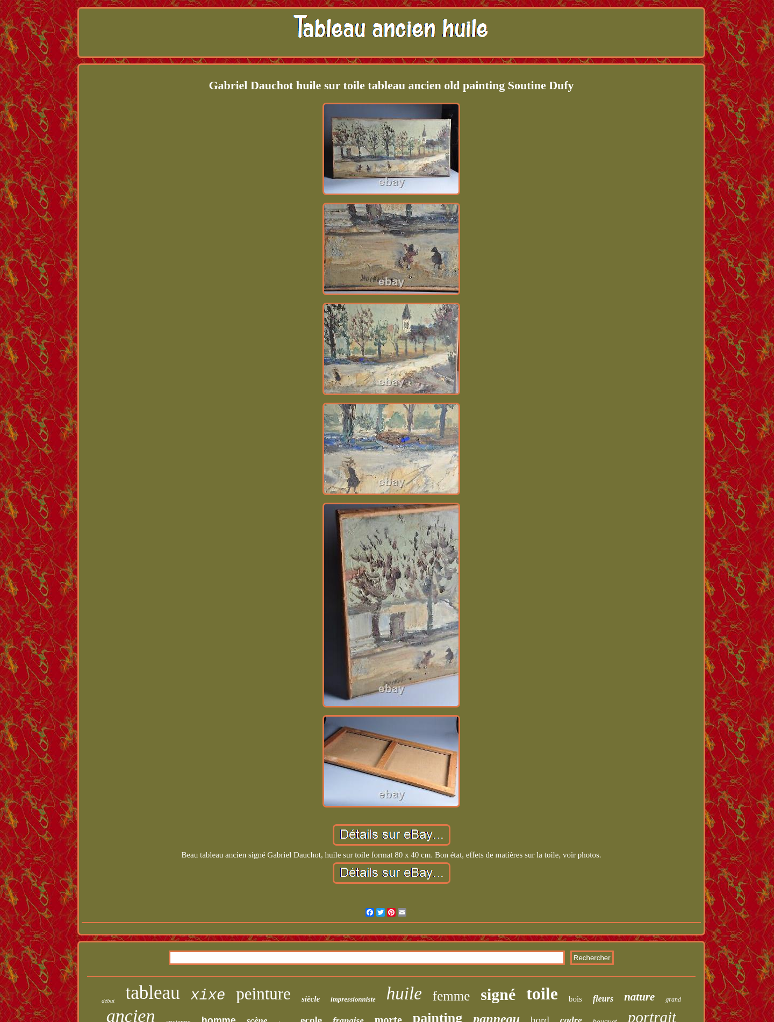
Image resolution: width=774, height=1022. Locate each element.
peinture (263, 993)
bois (575, 999)
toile (542, 993)
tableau (152, 992)
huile (404, 993)
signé (498, 994)
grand (673, 999)
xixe (208, 996)
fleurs (603, 998)
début (108, 1000)
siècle (311, 999)
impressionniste (353, 999)
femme (451, 996)
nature (639, 996)
